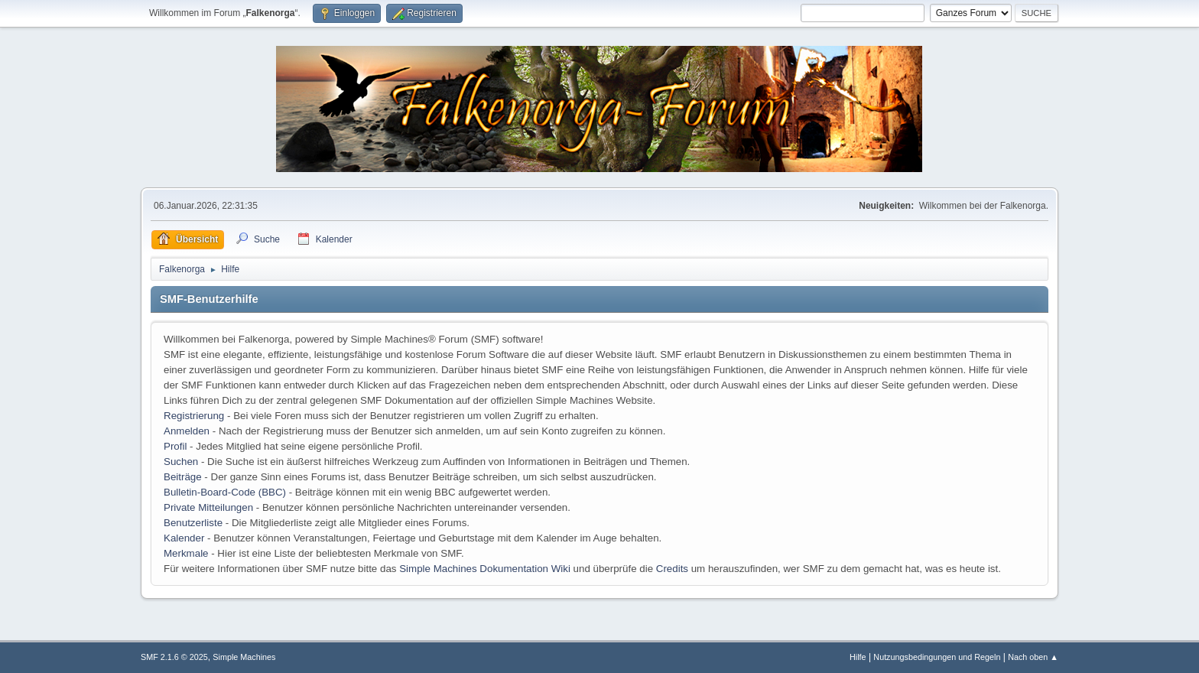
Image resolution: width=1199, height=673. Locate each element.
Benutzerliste (193, 522)
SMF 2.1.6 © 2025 (174, 657)
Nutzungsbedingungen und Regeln (936, 657)
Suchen (181, 461)
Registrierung (194, 415)
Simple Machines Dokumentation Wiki (484, 568)
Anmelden (187, 431)
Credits (672, 568)
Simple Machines (244, 657)
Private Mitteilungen (208, 507)
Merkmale (186, 553)
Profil (175, 446)
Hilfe (858, 657)
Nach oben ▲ (1033, 657)
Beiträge (183, 477)
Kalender (184, 538)
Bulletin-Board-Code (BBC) (225, 492)
